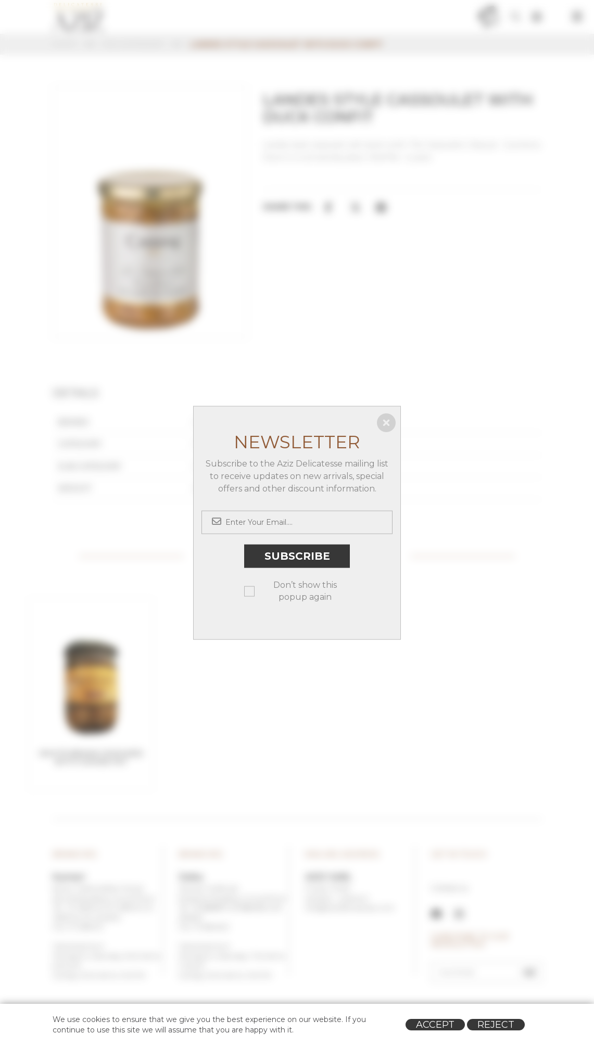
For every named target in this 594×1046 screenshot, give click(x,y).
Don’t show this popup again (305, 590)
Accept (435, 1024)
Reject (495, 1024)
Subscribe (297, 556)
